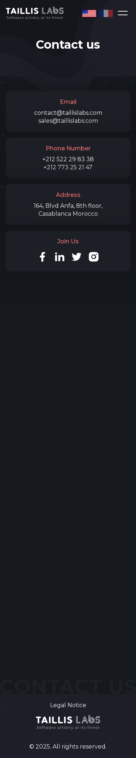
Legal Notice (68, 705)
